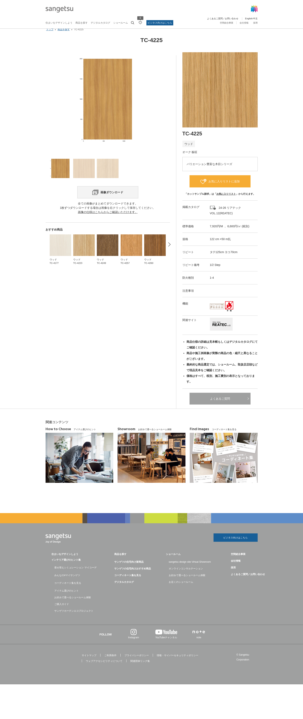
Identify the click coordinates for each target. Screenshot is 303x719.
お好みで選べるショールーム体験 (72, 603)
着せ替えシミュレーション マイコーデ (75, 573)
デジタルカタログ (100, 22)
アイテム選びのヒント (66, 597)
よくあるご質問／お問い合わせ (222, 18)
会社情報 (244, 23)
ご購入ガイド (61, 610)
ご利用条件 (110, 661)
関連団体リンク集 (140, 667)
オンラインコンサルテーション (186, 574)
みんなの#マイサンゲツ (67, 581)
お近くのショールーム (181, 588)
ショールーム (120, 22)
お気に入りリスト (226, 199)
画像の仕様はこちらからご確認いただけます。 (108, 231)
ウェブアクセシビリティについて (104, 667)
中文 (255, 18)
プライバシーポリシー (136, 661)
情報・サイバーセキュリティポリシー (177, 661)
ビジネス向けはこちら (160, 22)
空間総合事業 (226, 23)
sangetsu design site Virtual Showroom (190, 568)
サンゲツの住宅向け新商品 (129, 568)
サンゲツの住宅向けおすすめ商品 (132, 574)
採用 (255, 23)
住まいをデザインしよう (59, 22)
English (248, 18)
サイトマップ (89, 661)
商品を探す (81, 22)
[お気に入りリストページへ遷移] (140, 22)
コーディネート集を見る (67, 589)
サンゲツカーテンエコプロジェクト (73, 617)
